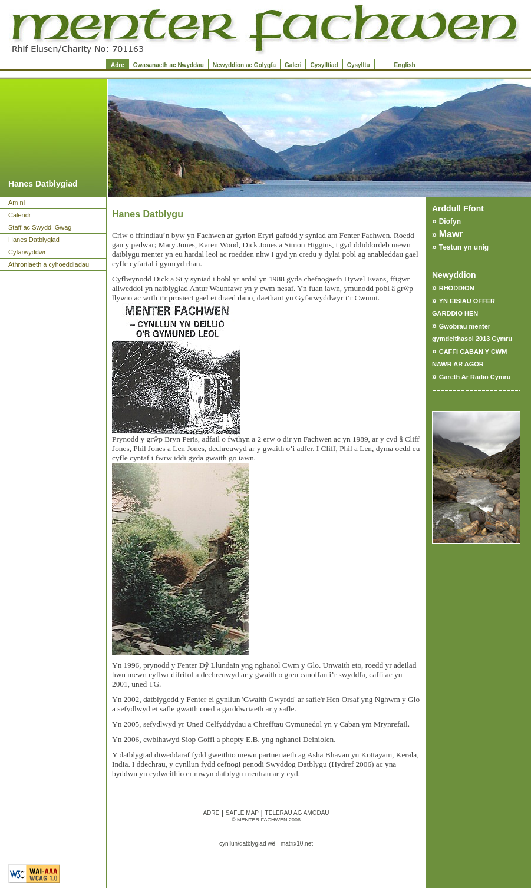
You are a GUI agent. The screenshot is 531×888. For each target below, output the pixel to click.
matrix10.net (297, 843)
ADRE (211, 813)
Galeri (293, 65)
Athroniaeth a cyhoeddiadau (48, 264)
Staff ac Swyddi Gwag (39, 227)
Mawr (451, 234)
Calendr (19, 214)
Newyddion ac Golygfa (244, 65)
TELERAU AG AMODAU (297, 813)
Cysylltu (358, 65)
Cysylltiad (324, 65)
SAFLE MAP (242, 813)
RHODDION (456, 287)
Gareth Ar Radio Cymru (475, 376)
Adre (117, 65)
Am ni (16, 202)
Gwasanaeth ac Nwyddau (168, 65)
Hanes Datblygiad (34, 239)
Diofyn (450, 221)
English (404, 65)
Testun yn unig (464, 247)
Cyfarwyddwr (27, 252)
